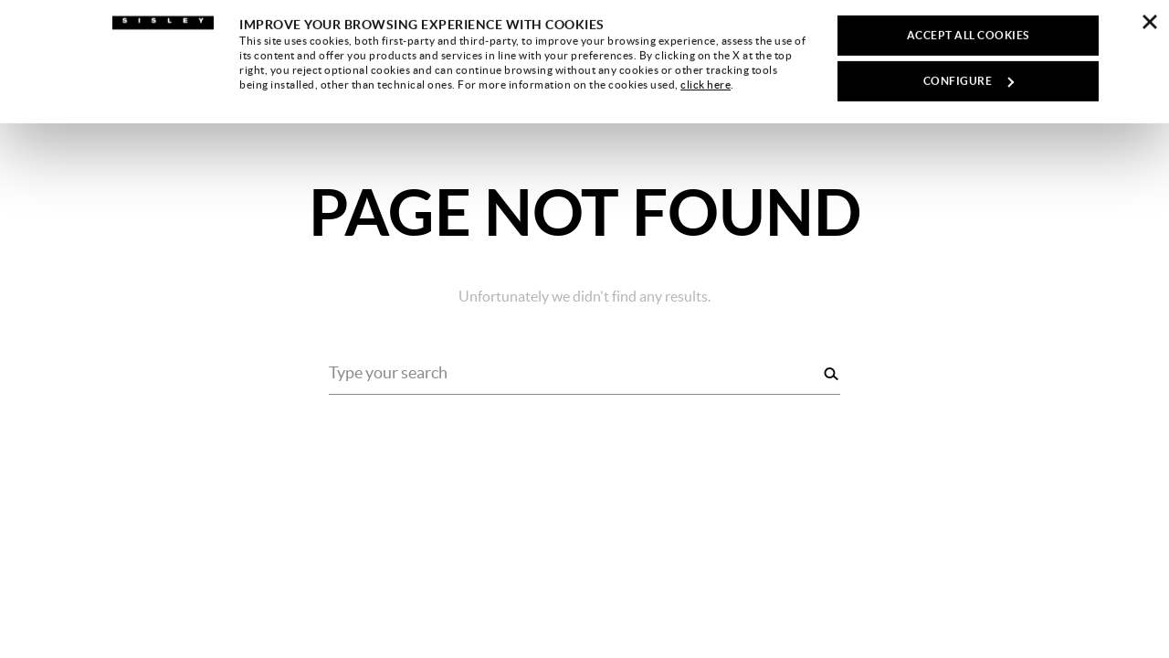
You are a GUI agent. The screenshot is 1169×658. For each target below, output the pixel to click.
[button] (1118, 32)
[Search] (831, 373)
